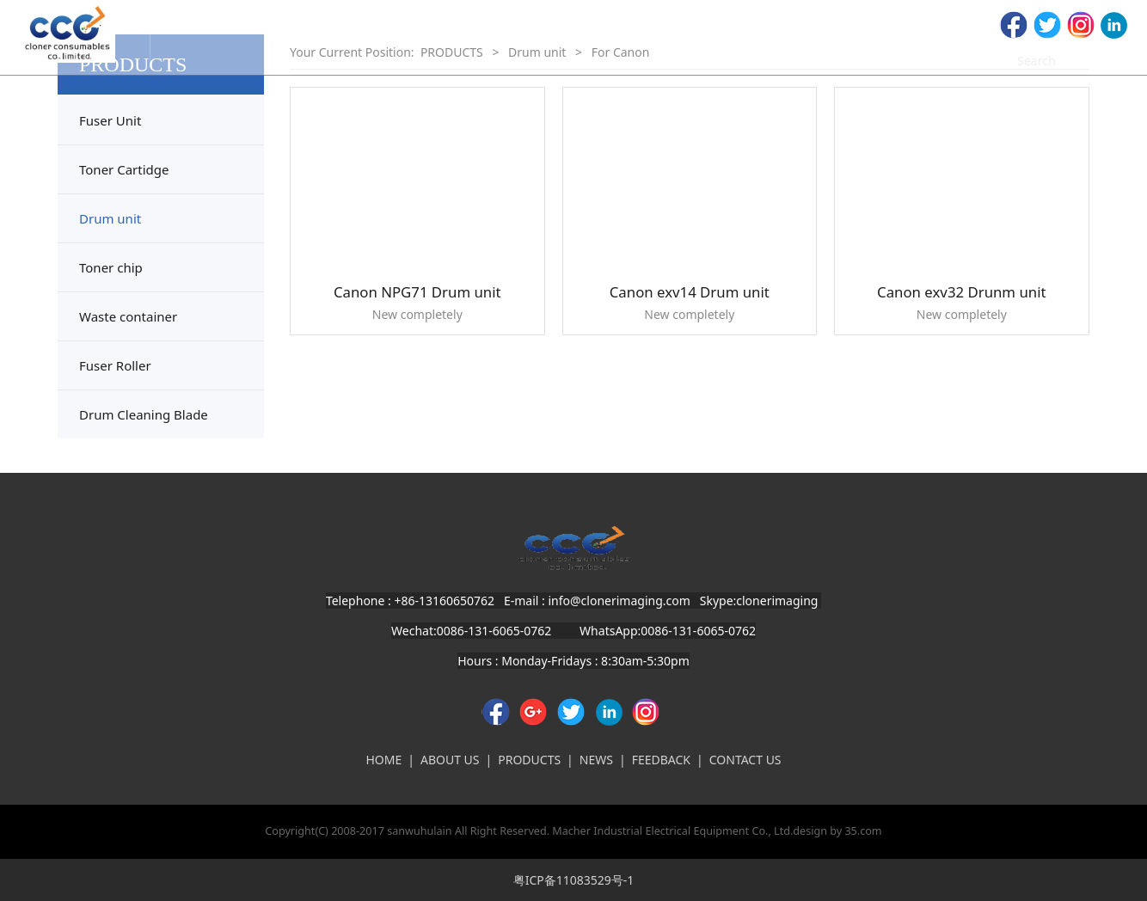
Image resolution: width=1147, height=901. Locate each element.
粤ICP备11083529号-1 (574, 880)
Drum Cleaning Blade (143, 414)
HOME (383, 759)
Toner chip (111, 267)
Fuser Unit (110, 120)
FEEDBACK (661, 759)
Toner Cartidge (124, 169)
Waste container (128, 316)
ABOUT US (450, 759)
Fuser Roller (115, 365)
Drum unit (110, 218)
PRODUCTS (529, 759)
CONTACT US (745, 759)
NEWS (596, 759)
